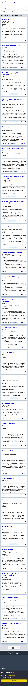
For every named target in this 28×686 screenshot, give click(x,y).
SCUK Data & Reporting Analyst (11, 45)
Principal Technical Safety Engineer (12, 252)
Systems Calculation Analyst (10, 597)
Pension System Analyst (9, 352)
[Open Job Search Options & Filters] (2, 2)
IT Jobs (3, 657)
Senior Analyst (6, 127)
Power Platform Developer (9, 327)
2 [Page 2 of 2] (15, 647)
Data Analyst (5, 19)
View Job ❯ (23, 40)
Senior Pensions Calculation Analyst (12, 377)
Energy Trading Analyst (8, 403)
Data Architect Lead (7, 549)
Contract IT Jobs (5, 660)
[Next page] (18, 648)
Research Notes (5, 665)
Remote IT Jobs (5, 663)
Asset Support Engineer (8, 451)
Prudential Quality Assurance (10, 423)
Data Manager (6, 226)
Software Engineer (7, 526)
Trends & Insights (12, 2)
